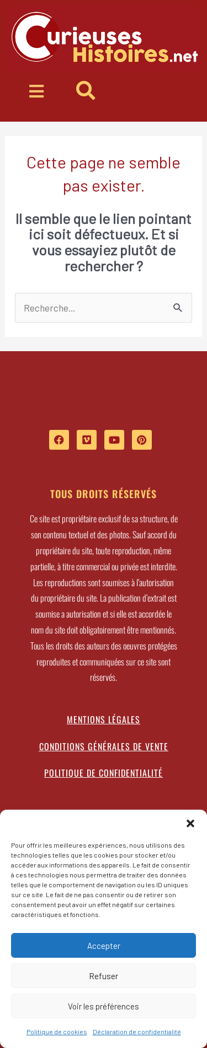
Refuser (103, 976)
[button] (190, 823)
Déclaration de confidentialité (137, 1031)
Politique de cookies (56, 1031)
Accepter (103, 946)
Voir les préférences (103, 1006)
